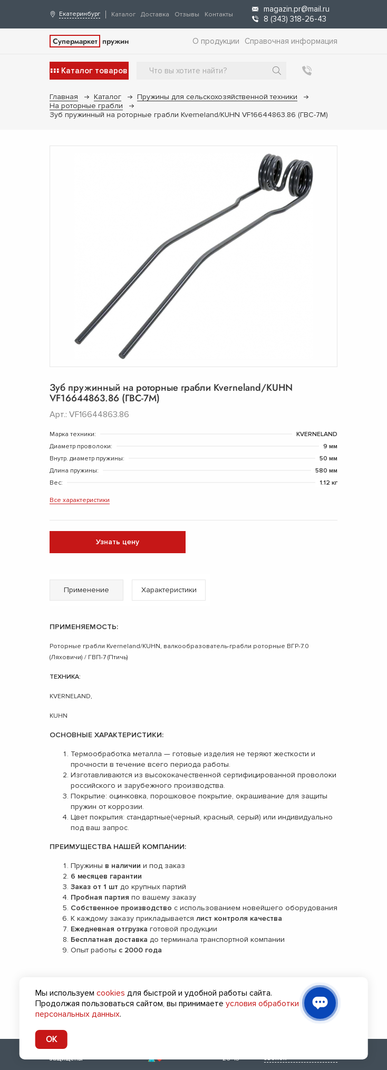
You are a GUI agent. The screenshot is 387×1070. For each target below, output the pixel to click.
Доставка (155, 14)
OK (51, 1039)
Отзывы (187, 14)
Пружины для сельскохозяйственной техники (217, 96)
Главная (64, 96)
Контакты (219, 14)
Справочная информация (291, 41)
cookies (110, 993)
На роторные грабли (86, 105)
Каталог (123, 14)
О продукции (215, 41)
